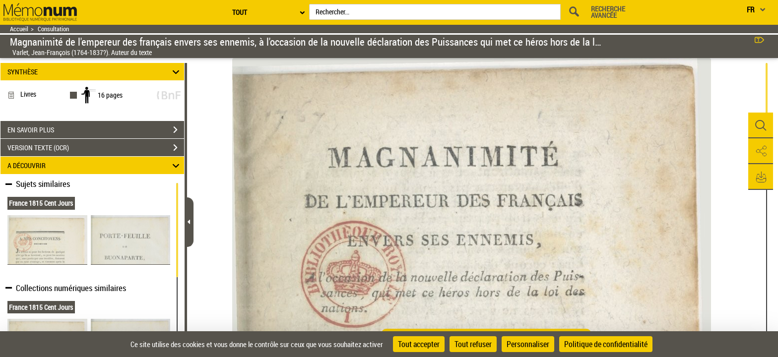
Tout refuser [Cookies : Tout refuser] (473, 344)
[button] (760, 125)
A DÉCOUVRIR (95, 165)
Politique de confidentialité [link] (606, 344)
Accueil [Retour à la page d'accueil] (19, 29)
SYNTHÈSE (95, 71)
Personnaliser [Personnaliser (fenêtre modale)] (528, 344)
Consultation (53, 29)
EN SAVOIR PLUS (95, 130)
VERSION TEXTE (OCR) (95, 148)
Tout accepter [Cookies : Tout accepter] (419, 344)
